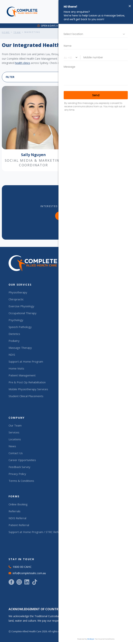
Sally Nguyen (33, 154)
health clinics (22, 63)
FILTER (10, 77)
